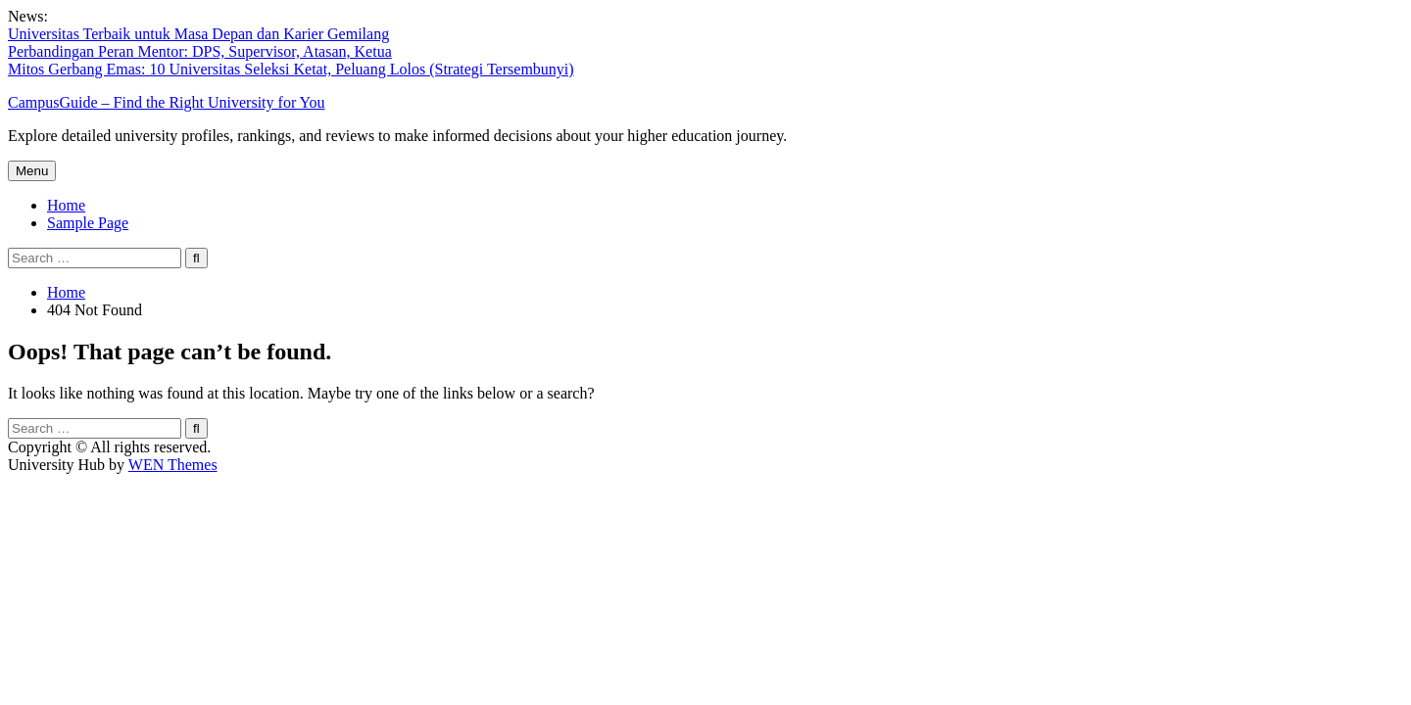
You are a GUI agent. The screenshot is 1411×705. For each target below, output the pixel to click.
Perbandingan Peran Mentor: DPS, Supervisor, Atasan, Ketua (200, 51)
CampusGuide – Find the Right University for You (166, 102)
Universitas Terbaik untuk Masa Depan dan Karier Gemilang (198, 33)
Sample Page (87, 222)
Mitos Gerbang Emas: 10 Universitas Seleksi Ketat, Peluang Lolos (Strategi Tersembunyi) (291, 69)
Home (66, 205)
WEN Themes (173, 464)
